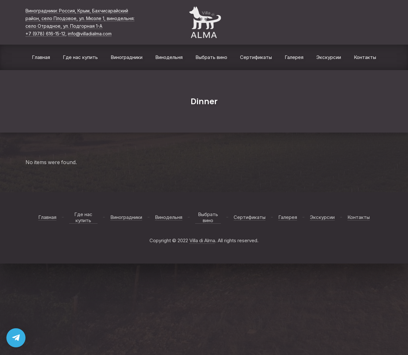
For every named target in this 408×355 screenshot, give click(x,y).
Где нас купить (80, 57)
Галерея (294, 57)
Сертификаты (256, 57)
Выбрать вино (211, 57)
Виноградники (126, 57)
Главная (41, 57)
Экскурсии (328, 57)
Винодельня (169, 57)
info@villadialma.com (90, 33)
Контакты (365, 57)
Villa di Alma (202, 240)
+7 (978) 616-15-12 (45, 33)
